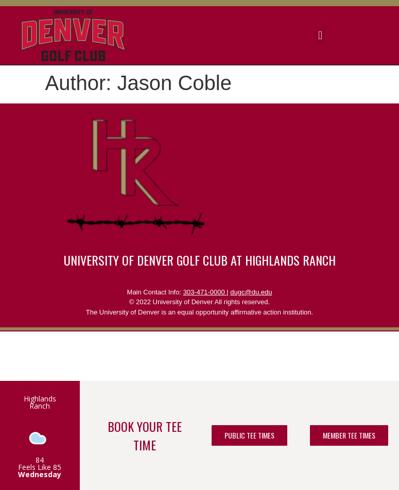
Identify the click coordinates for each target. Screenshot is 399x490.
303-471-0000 (205, 292)
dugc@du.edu (251, 292)
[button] (320, 35)
